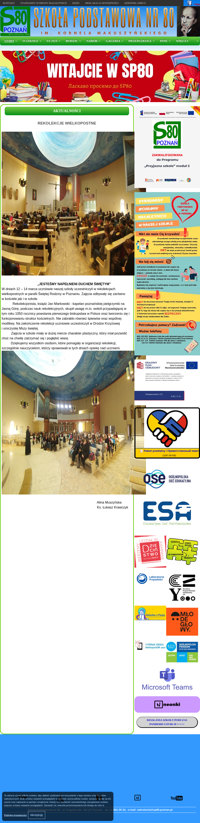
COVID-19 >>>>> (174, 724)
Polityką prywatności (15, 815)
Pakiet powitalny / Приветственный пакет (171, 450)
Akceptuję (36, 815)
